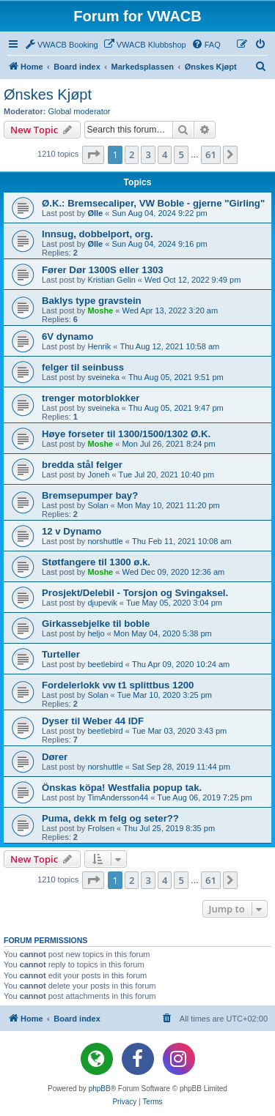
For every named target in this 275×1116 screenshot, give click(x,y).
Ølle (95, 213)
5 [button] (180, 154)
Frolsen (100, 828)
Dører (54, 756)
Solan (97, 505)
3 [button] (147, 154)
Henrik (99, 346)
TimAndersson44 (117, 797)
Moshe (100, 310)
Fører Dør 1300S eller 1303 (103, 269)
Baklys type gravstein (92, 300)
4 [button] (164, 154)
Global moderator (79, 111)
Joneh (98, 474)
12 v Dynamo (71, 531)
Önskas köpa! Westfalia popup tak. (122, 787)
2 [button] (131, 154)
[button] (93, 154)
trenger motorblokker (90, 398)
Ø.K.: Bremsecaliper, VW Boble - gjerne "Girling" (153, 203)
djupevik (102, 602)
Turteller (61, 654)
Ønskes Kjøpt (48, 94)
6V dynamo (67, 336)
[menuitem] (61, 44)
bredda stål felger (82, 464)
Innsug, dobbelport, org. (97, 233)
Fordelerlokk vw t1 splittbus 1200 (118, 685)
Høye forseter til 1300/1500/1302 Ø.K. (126, 433)
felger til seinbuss (83, 367)
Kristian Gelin (111, 279)
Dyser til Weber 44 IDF (93, 720)
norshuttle (104, 541)
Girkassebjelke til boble (96, 623)
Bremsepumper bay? (90, 495)
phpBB (100, 1089)
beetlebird (104, 664)
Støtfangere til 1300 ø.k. (96, 562)
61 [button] (210, 154)
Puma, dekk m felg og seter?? (110, 818)
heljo (95, 633)
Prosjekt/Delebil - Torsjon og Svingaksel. (135, 592)
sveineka (103, 377)
